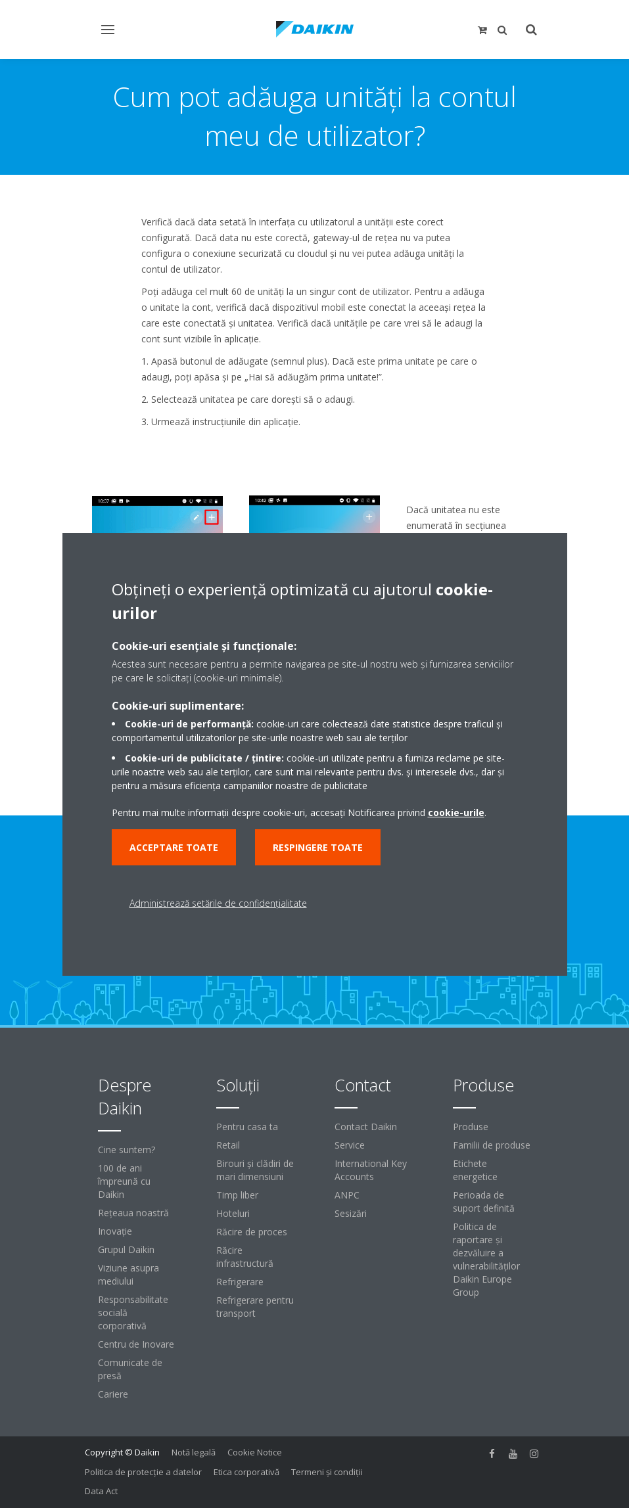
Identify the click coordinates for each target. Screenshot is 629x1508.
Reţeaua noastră (133, 1212)
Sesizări (351, 1213)
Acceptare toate (173, 847)
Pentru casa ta (247, 1126)
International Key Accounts (371, 1170)
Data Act (101, 1491)
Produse (470, 1126)
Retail (228, 1145)
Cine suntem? (126, 1149)
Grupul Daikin (126, 1249)
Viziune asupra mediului (128, 1274)
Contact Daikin (366, 1126)
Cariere (113, 1394)
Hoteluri (233, 1213)
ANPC (347, 1195)
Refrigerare (240, 1281)
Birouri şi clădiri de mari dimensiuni (255, 1170)
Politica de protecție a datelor (143, 1472)
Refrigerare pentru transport (255, 1306)
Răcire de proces (251, 1231)
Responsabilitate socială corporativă (133, 1312)
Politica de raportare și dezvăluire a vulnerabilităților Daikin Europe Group (486, 1259)
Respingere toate (318, 847)
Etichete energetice (475, 1170)
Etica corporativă (246, 1472)
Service (350, 1145)
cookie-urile (456, 812)
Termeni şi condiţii (327, 1472)
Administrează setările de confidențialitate (218, 903)
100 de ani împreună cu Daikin (124, 1181)
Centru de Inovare (136, 1344)
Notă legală (194, 1452)
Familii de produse (491, 1145)
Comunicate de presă (130, 1369)
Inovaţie (115, 1231)
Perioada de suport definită (484, 1201)
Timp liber (237, 1195)
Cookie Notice (254, 1452)
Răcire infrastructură (244, 1256)
